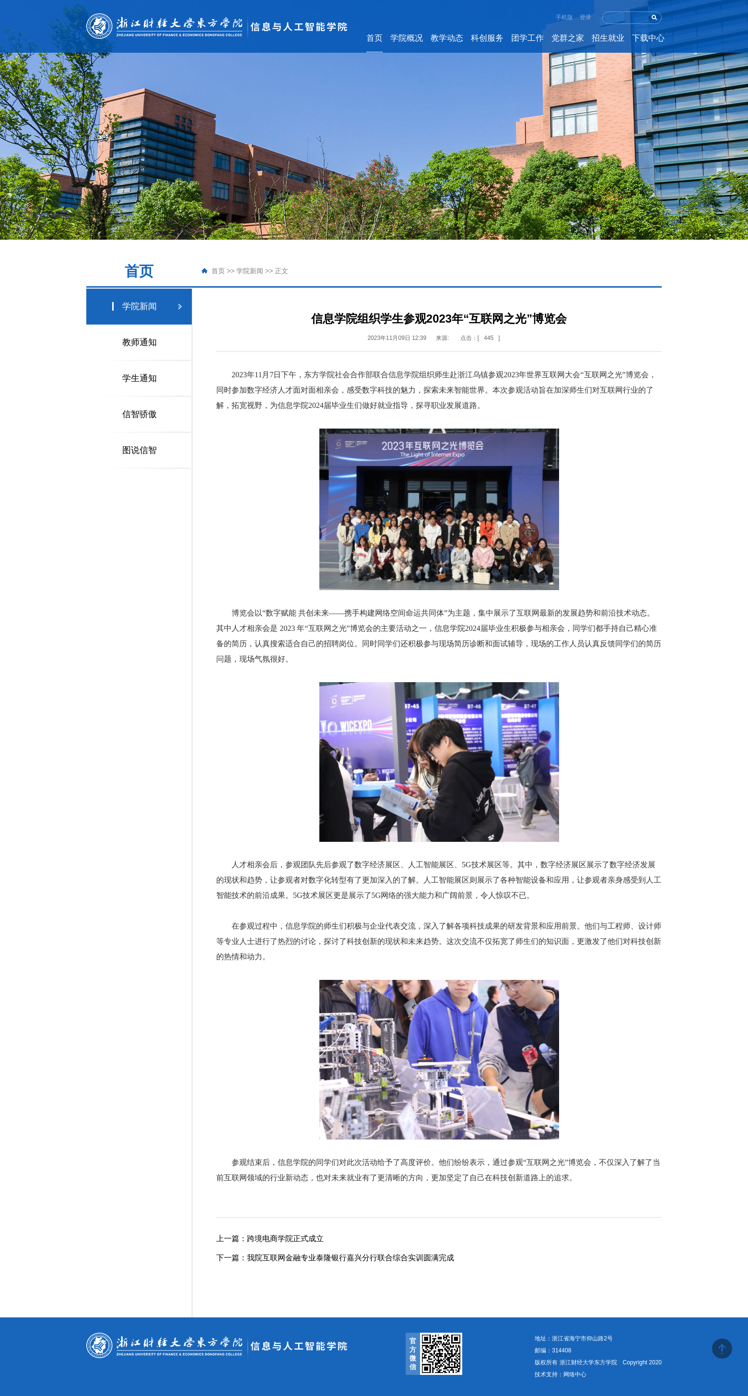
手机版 (564, 17)
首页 (218, 271)
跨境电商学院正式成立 (270, 1238)
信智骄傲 (139, 414)
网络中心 (574, 1374)
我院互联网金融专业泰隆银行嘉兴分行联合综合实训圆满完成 (335, 1258)
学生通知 (139, 378)
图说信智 (139, 450)
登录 (585, 17)
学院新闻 (249, 271)
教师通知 (139, 342)
